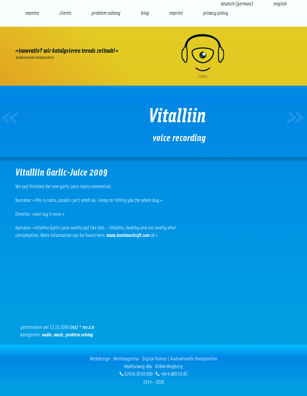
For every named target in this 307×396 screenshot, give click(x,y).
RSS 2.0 (88, 327)
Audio (47, 334)
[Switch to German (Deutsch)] (237, 3)
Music (59, 334)
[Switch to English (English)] (280, 3)
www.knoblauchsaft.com (130, 235)
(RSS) (74, 327)
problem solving (79, 334)
